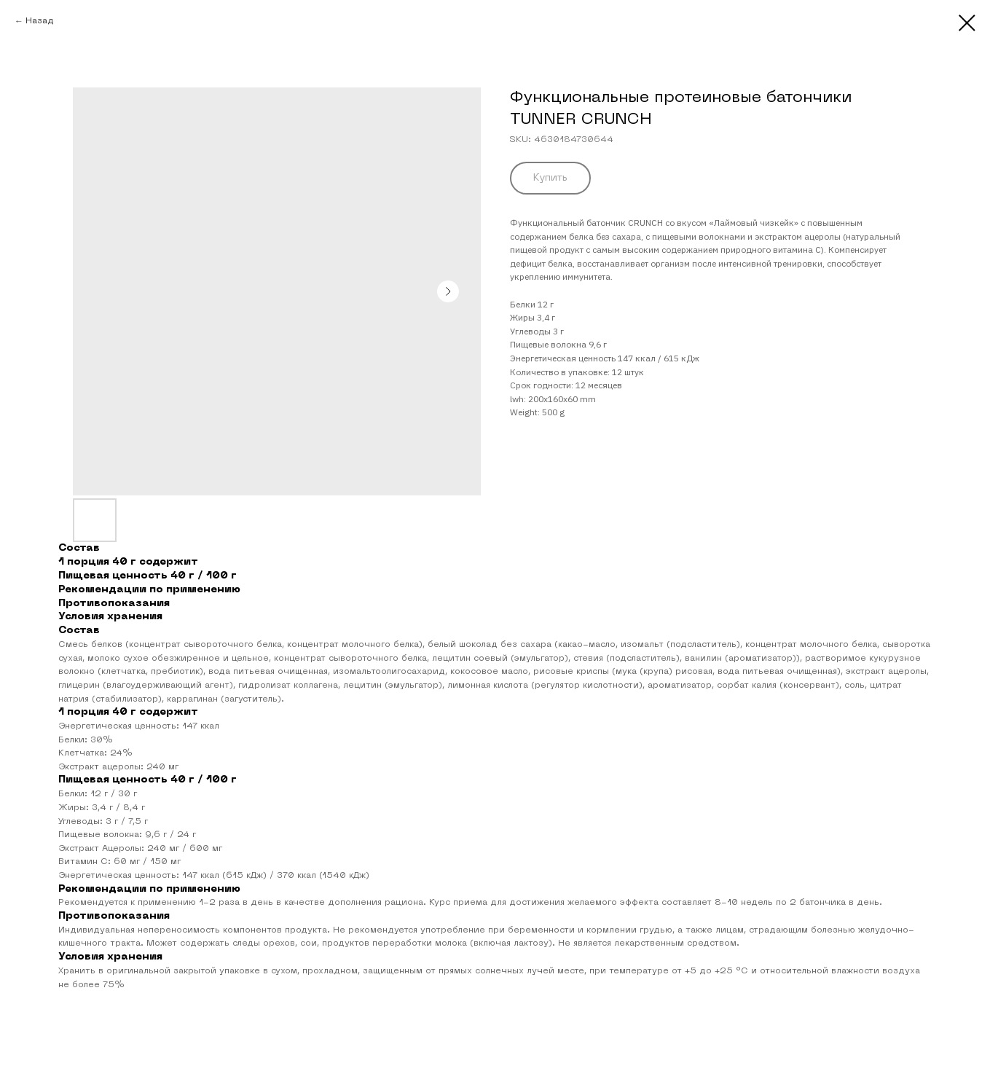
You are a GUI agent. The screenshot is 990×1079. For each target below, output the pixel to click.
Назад (39, 21)
